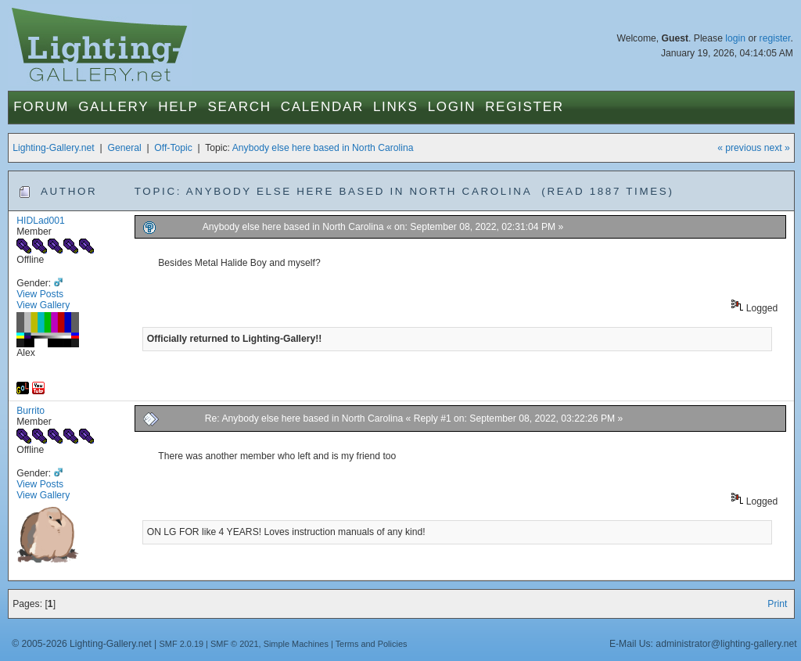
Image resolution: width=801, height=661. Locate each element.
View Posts (39, 294)
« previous (739, 147)
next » (777, 147)
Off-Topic (173, 147)
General (124, 147)
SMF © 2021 (234, 643)
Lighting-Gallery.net (54, 147)
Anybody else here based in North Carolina (323, 147)
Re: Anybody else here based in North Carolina (304, 418)
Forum (41, 106)
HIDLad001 (40, 220)
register (775, 38)
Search (239, 106)
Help (178, 106)
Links (395, 106)
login (735, 38)
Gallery (113, 106)
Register (524, 106)
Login (452, 106)
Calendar (322, 106)
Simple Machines (296, 643)
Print (777, 603)
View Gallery (43, 305)
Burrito (30, 410)
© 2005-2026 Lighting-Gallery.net (81, 643)
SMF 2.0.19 (182, 643)
